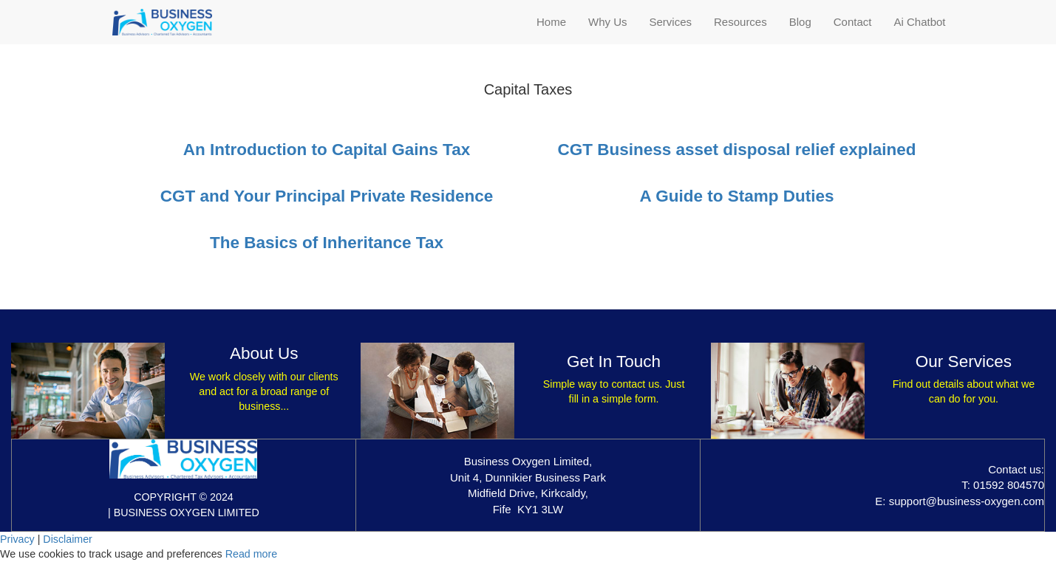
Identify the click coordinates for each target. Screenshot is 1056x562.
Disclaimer (67, 539)
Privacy (17, 539)
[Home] (162, 22)
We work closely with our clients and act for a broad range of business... (264, 392)
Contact (853, 22)
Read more (251, 554)
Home (551, 22)
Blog (800, 22)
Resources (740, 22)
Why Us (607, 22)
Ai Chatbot (919, 22)
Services (670, 22)
